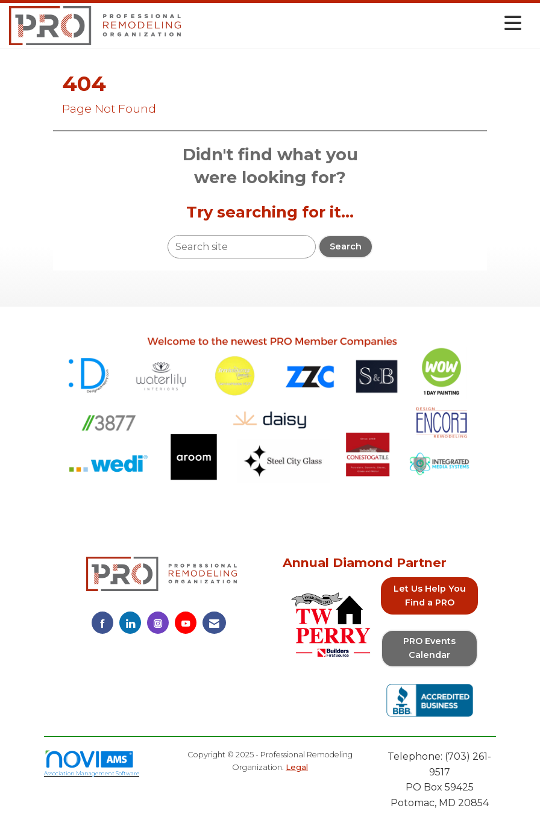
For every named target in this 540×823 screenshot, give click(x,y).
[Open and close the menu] (354, 23)
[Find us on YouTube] (185, 623)
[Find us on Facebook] (102, 623)
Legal (297, 767)
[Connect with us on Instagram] (158, 623)
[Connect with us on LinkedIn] (130, 623)
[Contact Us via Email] (214, 623)
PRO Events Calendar (429, 648)
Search (346, 246)
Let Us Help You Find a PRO (430, 595)
